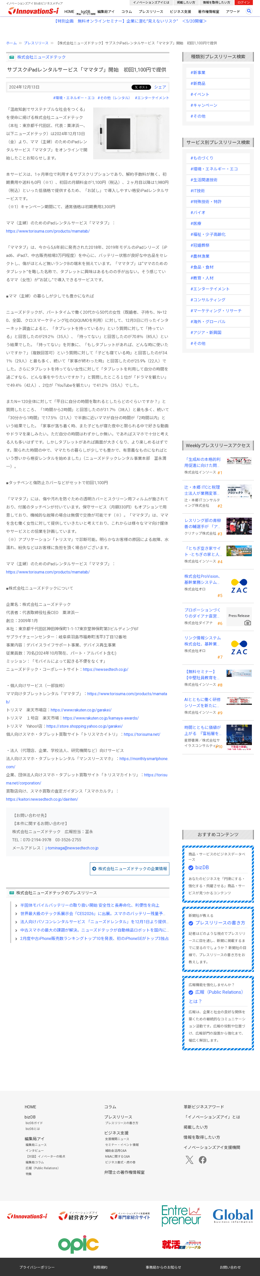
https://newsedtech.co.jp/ (105, 669)
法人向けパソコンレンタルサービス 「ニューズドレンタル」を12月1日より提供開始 (97, 921)
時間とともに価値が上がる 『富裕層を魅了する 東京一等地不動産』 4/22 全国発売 (203, 731)
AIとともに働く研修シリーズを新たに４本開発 (202, 703)
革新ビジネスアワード (204, 1107)
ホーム (11, 43)
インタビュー (35, 1150)
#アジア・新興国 (205, 332)
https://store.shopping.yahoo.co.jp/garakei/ (84, 726)
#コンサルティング (207, 300)
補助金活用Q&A (115, 1150)
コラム (126, 12)
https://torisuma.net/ (142, 734)
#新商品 (197, 83)
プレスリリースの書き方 (220, 922)
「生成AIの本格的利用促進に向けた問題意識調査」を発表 (202, 463)
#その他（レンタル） (115, 98)
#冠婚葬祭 (199, 245)
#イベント (199, 94)
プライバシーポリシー (37, 1267)
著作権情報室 (208, 12)
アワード (233, 12)
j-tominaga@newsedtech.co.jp (72, 848)
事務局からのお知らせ (163, 1267)
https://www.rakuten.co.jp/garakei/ (81, 710)
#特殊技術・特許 (206, 201)
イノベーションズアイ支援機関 (212, 1147)
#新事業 (197, 72)
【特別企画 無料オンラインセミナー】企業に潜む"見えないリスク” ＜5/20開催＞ (130, 21)
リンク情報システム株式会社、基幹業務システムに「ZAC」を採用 (202, 641)
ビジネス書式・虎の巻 (120, 1162)
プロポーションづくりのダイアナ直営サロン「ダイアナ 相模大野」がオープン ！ (203, 613)
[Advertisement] (87, 990)
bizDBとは (33, 1129)
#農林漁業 (199, 256)
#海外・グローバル (208, 321)
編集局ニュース (36, 1145)
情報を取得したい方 (216, 2)
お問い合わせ (230, 1267)
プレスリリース (151, 12)
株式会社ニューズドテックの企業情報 (132, 868)
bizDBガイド (34, 1123)
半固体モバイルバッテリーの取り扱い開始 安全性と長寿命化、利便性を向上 (89, 905)
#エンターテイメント (152, 98)
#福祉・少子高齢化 (208, 234)
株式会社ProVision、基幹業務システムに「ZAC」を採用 (203, 580)
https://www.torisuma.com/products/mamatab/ (48, 231)
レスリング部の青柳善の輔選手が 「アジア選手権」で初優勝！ (203, 524)
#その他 (197, 116)
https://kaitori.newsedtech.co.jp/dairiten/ (42, 799)
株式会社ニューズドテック (41, 57)
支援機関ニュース (117, 1139)
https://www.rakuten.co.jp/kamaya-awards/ (101, 718)
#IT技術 (197, 190)
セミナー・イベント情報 (122, 1145)
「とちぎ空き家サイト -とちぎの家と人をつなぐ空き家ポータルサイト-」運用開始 (202, 552)
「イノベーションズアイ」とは (212, 1117)
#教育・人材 (202, 278)
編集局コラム (35, 1162)
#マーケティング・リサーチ (216, 310)
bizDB (85, 12)
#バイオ (197, 212)
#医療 (195, 223)
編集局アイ (106, 12)
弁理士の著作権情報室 (124, 1172)
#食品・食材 (202, 267)
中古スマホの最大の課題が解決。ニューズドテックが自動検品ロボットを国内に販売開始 (101, 930)
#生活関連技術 (204, 180)
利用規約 (100, 1267)
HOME (69, 12)
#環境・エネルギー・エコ (74, 98)
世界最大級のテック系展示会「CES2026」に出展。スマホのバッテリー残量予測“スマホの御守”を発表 (113, 913)
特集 (29, 1174)
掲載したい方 (186, 2)
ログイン (244, 2)
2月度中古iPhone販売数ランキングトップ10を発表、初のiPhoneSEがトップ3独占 (94, 938)
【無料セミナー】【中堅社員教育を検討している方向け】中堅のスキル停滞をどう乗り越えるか (202, 675)
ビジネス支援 (180, 12)
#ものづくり (202, 158)
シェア (160, 87)
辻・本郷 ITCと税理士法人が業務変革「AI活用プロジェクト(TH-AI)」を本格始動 (203, 491)
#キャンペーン (203, 105)
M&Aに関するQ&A (117, 1156)
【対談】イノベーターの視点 (45, 1156)
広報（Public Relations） (43, 1168)
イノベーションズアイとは (151, 2)
